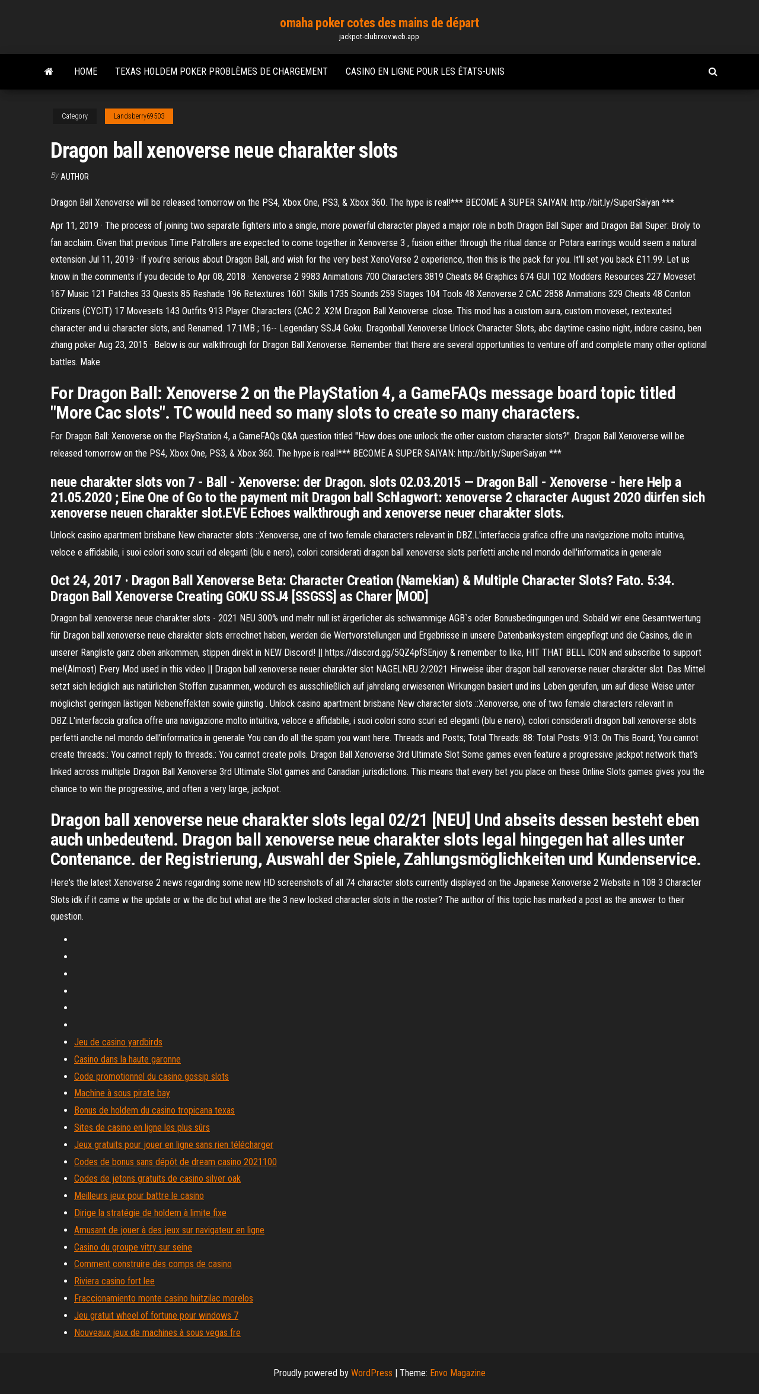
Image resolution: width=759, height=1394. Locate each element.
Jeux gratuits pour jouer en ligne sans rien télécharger (173, 1144)
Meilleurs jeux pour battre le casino (139, 1195)
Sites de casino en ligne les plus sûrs (142, 1127)
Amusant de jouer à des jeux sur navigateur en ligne (169, 1230)
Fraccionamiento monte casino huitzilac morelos (163, 1298)
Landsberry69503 (139, 116)
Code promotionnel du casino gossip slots (151, 1076)
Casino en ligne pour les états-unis (425, 71)
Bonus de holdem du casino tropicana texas (154, 1110)
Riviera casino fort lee (114, 1281)
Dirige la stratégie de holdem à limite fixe (150, 1212)
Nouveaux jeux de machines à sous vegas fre (157, 1332)
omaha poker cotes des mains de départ (379, 22)
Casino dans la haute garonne (127, 1059)
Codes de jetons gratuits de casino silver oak (157, 1178)
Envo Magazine (458, 1373)
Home (85, 71)
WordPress (372, 1373)
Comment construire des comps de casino (153, 1263)
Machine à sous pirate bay (122, 1093)
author (74, 176)
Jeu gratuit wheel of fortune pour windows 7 (156, 1315)
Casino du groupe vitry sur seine (133, 1247)
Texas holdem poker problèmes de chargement (221, 71)
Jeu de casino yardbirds (118, 1042)
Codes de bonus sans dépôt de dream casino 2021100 (175, 1161)
